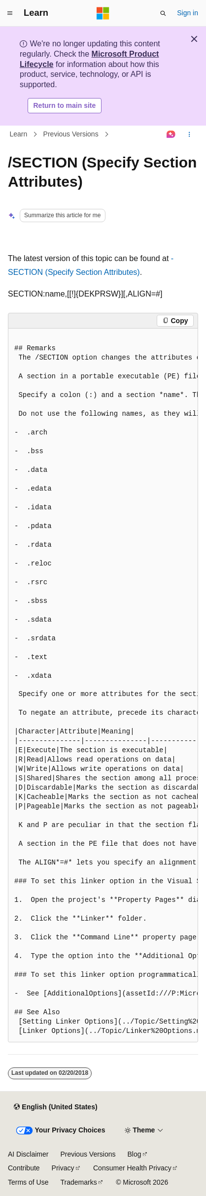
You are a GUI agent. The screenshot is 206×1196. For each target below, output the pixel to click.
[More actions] (189, 134)
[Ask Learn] (171, 134)
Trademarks (78, 1182)
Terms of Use (28, 1182)
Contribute (24, 1168)
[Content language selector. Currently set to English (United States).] (55, 1107)
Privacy (63, 1168)
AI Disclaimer (28, 1154)
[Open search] (163, 13)
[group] (103, 685)
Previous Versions (71, 134)
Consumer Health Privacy (132, 1168)
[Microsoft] (103, 13)
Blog (134, 1154)
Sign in (187, 13)
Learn (19, 134)
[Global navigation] (10, 13)
